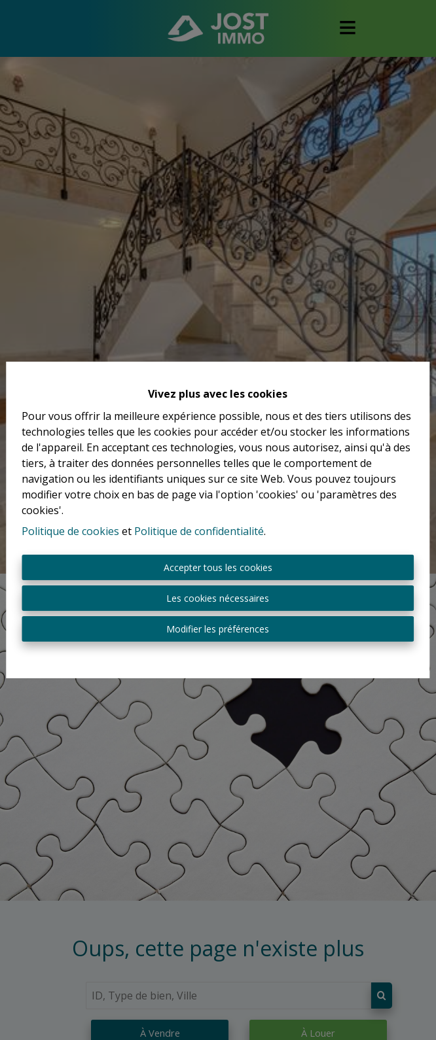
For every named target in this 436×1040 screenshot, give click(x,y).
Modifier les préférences (217, 629)
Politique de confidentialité (199, 531)
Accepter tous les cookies (218, 567)
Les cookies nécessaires (217, 598)
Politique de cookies (70, 531)
